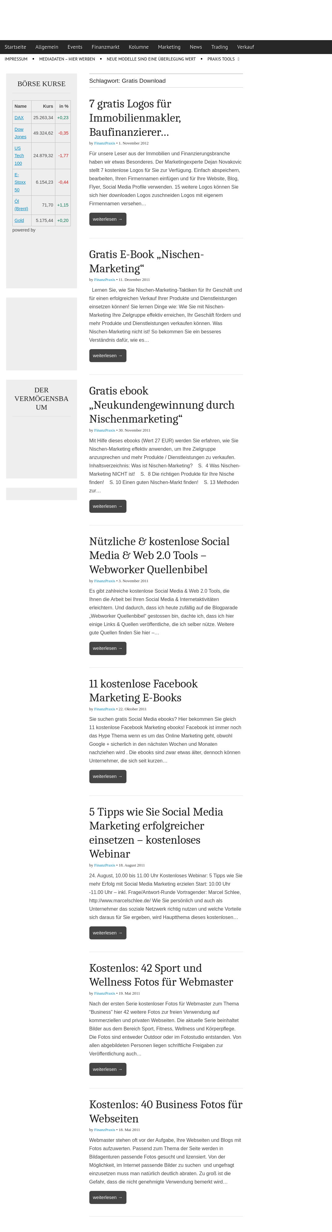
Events (75, 47)
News (196, 47)
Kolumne (139, 47)
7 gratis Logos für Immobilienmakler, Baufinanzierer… (135, 118)
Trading (219, 47)
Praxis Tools (221, 59)
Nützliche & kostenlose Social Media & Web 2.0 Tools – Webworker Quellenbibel (159, 555)
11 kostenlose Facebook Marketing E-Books (143, 691)
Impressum (16, 59)
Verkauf (245, 47)
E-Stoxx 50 (20, 182)
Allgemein (47, 47)
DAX (19, 117)
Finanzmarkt (106, 47)
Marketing (169, 47)
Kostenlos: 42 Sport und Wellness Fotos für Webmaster (161, 975)
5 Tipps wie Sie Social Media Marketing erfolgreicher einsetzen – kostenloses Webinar (156, 833)
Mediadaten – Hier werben (67, 59)
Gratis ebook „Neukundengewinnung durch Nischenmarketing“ (162, 405)
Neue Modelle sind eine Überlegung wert (151, 59)
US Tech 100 (19, 156)
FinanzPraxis (104, 143)
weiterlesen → (108, 219)
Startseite (15, 47)
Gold (19, 220)
